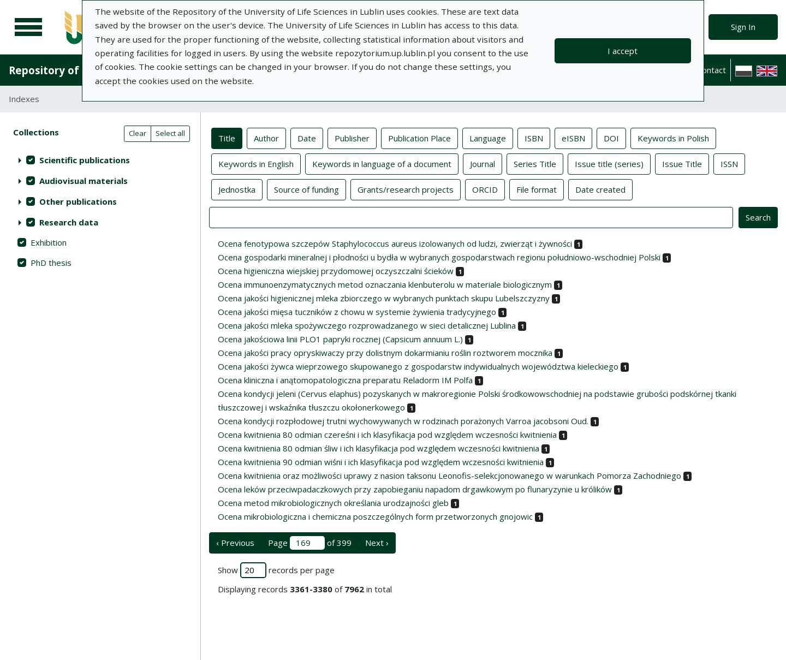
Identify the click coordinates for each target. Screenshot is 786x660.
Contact (711, 69)
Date (306, 138)
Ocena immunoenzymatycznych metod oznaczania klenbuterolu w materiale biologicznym (385, 284)
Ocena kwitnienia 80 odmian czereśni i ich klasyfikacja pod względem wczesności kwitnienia (387, 434)
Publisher (352, 138)
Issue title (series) (609, 163)
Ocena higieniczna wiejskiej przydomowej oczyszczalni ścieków (336, 270)
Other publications (78, 201)
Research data (68, 222)
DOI (611, 138)
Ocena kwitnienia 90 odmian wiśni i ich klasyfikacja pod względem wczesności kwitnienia (381, 461)
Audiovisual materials (83, 180)
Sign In (743, 26)
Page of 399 (310, 543)
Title (226, 138)
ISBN (534, 138)
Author (266, 138)
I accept (623, 50)
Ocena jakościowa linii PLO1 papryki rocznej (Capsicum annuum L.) (340, 339)
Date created (600, 189)
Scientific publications (84, 159)
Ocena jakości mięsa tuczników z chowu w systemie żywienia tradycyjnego (357, 311)
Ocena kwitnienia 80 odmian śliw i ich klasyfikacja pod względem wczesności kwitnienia (378, 448)
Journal (482, 163)
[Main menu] (28, 27)
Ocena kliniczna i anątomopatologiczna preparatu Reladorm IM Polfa (345, 379)
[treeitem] (100, 160)
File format (536, 189)
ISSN (729, 163)
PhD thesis (51, 262)
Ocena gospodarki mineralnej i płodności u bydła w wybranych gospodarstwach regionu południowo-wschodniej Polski (439, 257)
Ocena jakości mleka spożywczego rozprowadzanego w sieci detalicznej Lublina (367, 325)
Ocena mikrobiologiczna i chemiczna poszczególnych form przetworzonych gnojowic (375, 516)
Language (487, 138)
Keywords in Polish (673, 138)
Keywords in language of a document (381, 163)
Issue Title (682, 163)
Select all (170, 133)
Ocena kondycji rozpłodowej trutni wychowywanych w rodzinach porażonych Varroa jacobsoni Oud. (403, 420)
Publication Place (419, 138)
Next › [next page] (377, 542)
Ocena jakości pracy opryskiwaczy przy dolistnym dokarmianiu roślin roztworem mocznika (385, 352)
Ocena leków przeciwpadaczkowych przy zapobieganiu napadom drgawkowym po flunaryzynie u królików (415, 489)
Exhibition (49, 242)
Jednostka (236, 189)
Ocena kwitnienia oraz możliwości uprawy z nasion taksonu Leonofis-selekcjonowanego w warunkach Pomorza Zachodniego (449, 475)
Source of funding (306, 189)
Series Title (535, 163)
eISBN (573, 138)
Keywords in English (256, 163)
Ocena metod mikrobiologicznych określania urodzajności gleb (333, 502)
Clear (137, 133)
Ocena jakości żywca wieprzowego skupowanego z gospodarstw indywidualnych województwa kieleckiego (418, 366)
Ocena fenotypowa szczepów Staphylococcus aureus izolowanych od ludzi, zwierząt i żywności (395, 243)
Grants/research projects (406, 189)
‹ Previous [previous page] (235, 542)
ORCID (485, 189)
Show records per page (276, 570)
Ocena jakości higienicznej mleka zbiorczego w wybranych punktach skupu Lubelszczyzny (384, 298)
